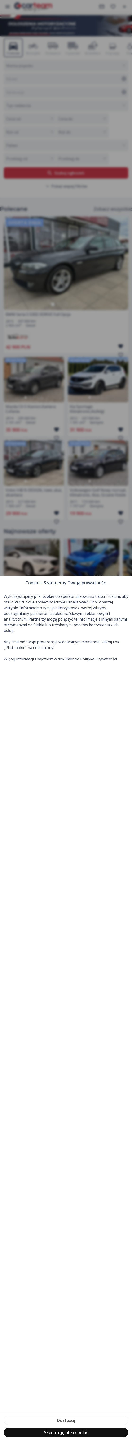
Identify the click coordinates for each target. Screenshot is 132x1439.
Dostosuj (66, 1420)
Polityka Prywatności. (99, 659)
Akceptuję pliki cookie (66, 1432)
